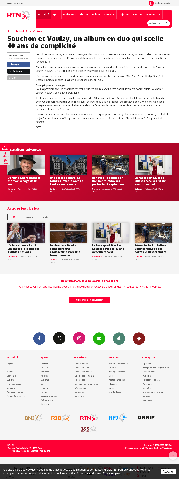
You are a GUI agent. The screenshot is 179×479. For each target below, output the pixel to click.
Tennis (44, 392)
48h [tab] (14, 217)
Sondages (79, 392)
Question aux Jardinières (86, 384)
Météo (112, 376)
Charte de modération (152, 392)
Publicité (146, 376)
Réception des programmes (155, 368)
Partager (14, 64)
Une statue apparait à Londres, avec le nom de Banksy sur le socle (66, 181)
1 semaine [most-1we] (29, 217)
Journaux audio (14, 384)
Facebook (39, 338)
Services (109, 14)
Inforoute (113, 384)
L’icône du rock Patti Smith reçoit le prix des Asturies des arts (23, 248)
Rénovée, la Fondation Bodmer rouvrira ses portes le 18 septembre (108, 181)
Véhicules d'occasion (118, 364)
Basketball (45, 372)
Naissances (80, 380)
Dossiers (11, 388)
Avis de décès (115, 392)
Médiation (147, 388)
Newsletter (147, 400)
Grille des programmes (85, 376)
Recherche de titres (84, 372)
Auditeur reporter (15, 392)
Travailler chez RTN (151, 380)
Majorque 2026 (127, 14)
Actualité (43, 14)
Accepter (168, 471)
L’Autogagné (80, 388)
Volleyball (45, 376)
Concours (79, 396)
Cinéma (112, 368)
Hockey (44, 368)
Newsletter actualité (16, 396)
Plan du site (44, 451)
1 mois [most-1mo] (45, 217)
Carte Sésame (148, 372)
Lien (12, 77)
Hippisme (45, 388)
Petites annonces (117, 380)
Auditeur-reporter (159, 3)
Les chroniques (82, 368)
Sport (56, 14)
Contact (146, 396)
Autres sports (47, 400)
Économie (11, 376)
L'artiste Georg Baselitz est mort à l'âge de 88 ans (23, 181)
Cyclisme (45, 380)
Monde (10, 372)
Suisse (10, 368)
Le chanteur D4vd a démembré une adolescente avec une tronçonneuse (65, 250)
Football (44, 364)
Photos (84, 14)
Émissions (69, 14)
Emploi (112, 388)
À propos (146, 364)
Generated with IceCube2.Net (158, 448)
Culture (37, 31)
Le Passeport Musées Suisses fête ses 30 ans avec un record (151, 181)
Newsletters (99, 338)
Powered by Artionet (134, 448)
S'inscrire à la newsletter (89, 300)
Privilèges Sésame (117, 372)
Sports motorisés (49, 396)
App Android (139, 338)
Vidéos (96, 14)
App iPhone (119, 338)
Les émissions (81, 364)
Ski (42, 384)
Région (10, 364)
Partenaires (147, 384)
